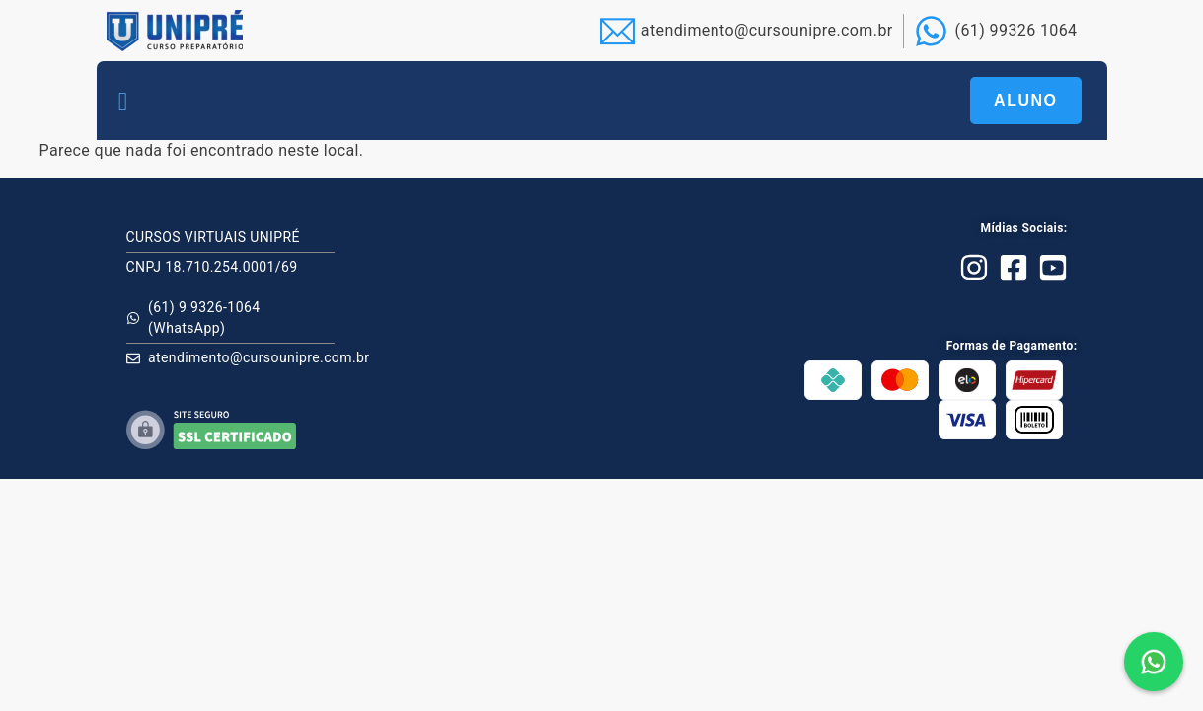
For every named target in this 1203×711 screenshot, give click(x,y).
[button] (123, 100)
